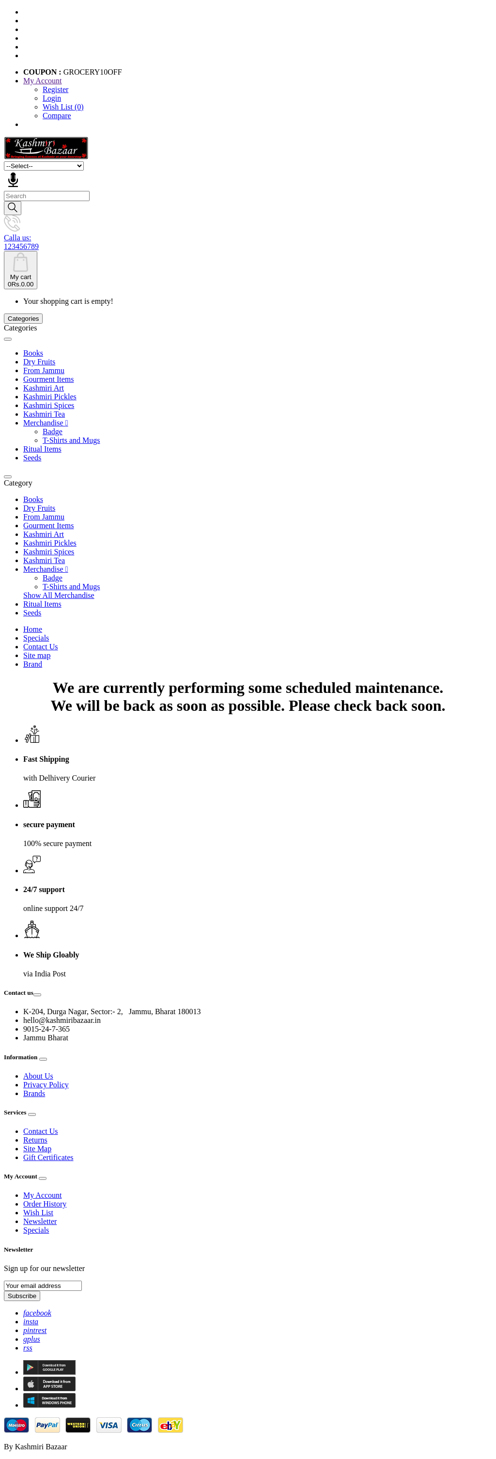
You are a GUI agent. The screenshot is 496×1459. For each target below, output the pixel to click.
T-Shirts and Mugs (71, 440)
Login (52, 98)
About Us (38, 1076)
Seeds (32, 458)
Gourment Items (48, 379)
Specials (36, 638)
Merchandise (45, 423)
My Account (42, 1195)
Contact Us (40, 647)
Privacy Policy (46, 1085)
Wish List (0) (63, 107)
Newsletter (40, 1221)
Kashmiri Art (43, 388)
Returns (35, 1140)
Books (33, 353)
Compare (57, 115)
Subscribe (22, 1296)
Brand (32, 664)
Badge (52, 431)
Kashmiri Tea (44, 414)
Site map (36, 655)
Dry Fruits (39, 362)
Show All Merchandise (58, 595)
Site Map (37, 1149)
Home (32, 629)
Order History (44, 1204)
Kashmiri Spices (48, 405)
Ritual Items (42, 449)
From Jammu (43, 370)
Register (55, 89)
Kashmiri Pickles (50, 396)
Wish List (38, 1212)
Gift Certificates (48, 1157)
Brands (34, 1093)
